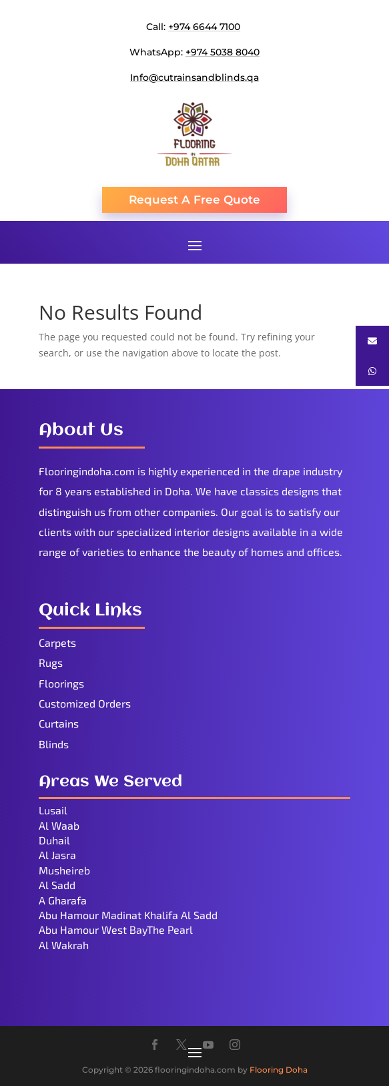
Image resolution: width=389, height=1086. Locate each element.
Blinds (54, 744)
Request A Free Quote (194, 199)
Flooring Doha (279, 1070)
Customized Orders (85, 703)
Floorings (61, 683)
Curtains (59, 723)
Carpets (57, 642)
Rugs (51, 662)
